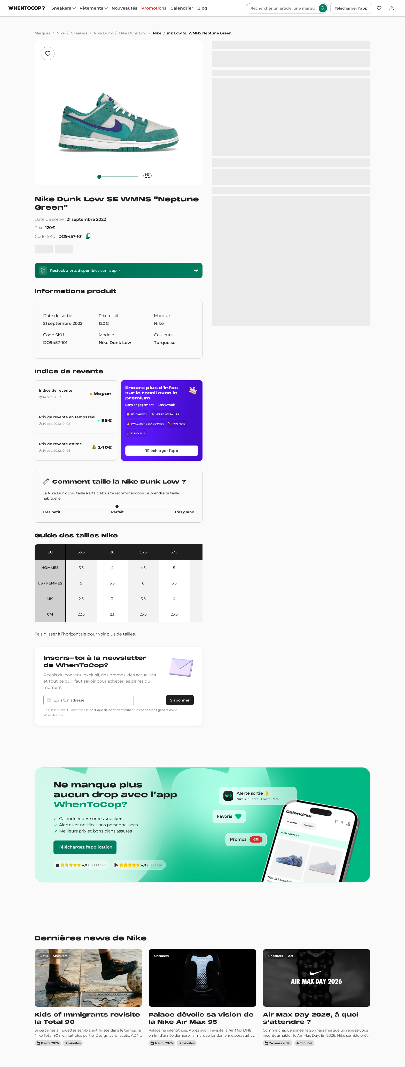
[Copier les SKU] (88, 236)
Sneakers (79, 33)
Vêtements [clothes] (91, 8)
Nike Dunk (103, 33)
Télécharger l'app (351, 8)
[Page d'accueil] (26, 8)
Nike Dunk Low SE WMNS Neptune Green (192, 33)
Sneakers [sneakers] (61, 8)
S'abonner (180, 700)
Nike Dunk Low (132, 33)
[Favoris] (379, 8)
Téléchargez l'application (85, 847)
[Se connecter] (391, 8)
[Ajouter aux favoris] (47, 53)
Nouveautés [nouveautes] (124, 8)
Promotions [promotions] (153, 8)
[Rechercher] (283, 8)
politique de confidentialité (110, 710)
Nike (61, 33)
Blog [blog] (202, 8)
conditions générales (157, 710)
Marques (42, 33)
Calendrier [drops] (181, 8)
